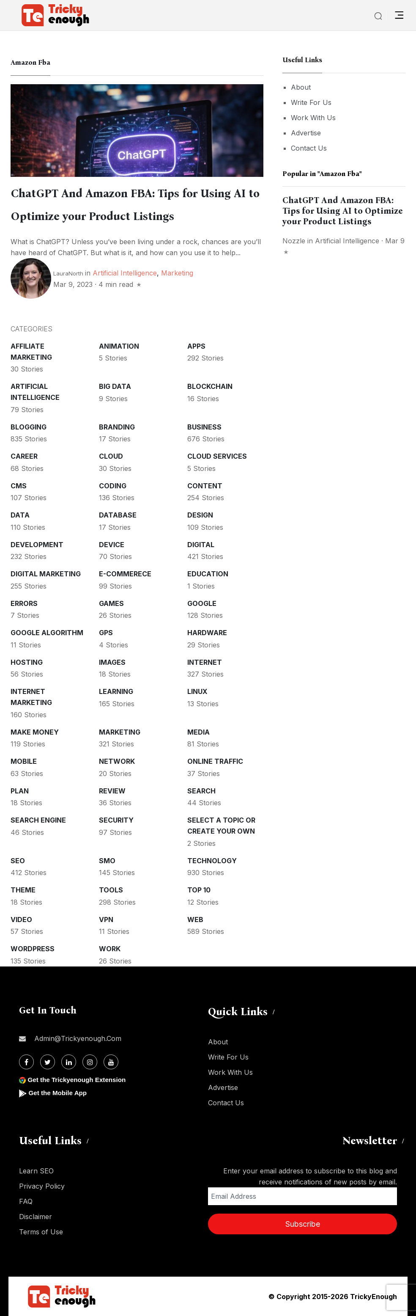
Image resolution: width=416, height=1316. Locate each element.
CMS (19, 486)
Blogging (29, 427)
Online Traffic (215, 761)
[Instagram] (89, 1061)
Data (20, 515)
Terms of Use (41, 1232)
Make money (35, 732)
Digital (200, 544)
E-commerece (125, 574)
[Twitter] (47, 1061)
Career (24, 456)
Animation (119, 346)
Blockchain (210, 386)
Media (198, 732)
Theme (23, 890)
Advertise (306, 133)
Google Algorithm (47, 632)
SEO (18, 860)
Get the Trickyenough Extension (79, 1079)
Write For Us (311, 102)
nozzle (293, 241)
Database (118, 515)
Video (21, 919)
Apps (196, 346)
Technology (212, 860)
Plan (20, 791)
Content (204, 486)
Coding (112, 486)
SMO (107, 860)
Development (37, 544)
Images (112, 662)
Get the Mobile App (59, 1092)
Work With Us (313, 117)
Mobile (24, 761)
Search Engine (38, 820)
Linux (197, 691)
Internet (204, 662)
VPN (106, 919)
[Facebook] (26, 1061)
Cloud (111, 456)
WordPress (33, 948)
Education (207, 574)
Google (201, 603)
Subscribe (302, 1224)
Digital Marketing (46, 574)
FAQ (26, 1201)
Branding (117, 427)
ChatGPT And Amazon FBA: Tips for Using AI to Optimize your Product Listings (342, 210)
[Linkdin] (68, 1061)
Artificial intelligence (125, 273)
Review (112, 791)
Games (111, 603)
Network (117, 761)
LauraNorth (68, 273)
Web (195, 919)
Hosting (27, 662)
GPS (106, 632)
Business (204, 427)
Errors (24, 603)
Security (116, 820)
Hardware (207, 632)
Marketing (177, 273)
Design (200, 515)
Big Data (115, 386)
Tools (111, 890)
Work (109, 948)
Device (111, 544)
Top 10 (199, 890)
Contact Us (309, 148)
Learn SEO (36, 1171)
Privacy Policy (42, 1186)
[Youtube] (111, 1061)
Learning (116, 691)
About (301, 87)
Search (201, 791)
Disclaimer (35, 1216)
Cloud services (217, 456)
